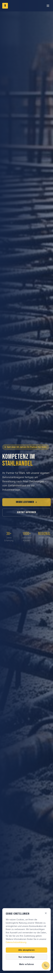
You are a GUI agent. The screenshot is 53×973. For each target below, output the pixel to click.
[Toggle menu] (48, 6)
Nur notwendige (27, 957)
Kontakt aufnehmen (26, 513)
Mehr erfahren (26, 964)
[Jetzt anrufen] (46, 966)
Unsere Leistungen (26, 503)
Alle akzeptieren (26, 950)
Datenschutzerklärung (16, 942)
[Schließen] (45, 913)
